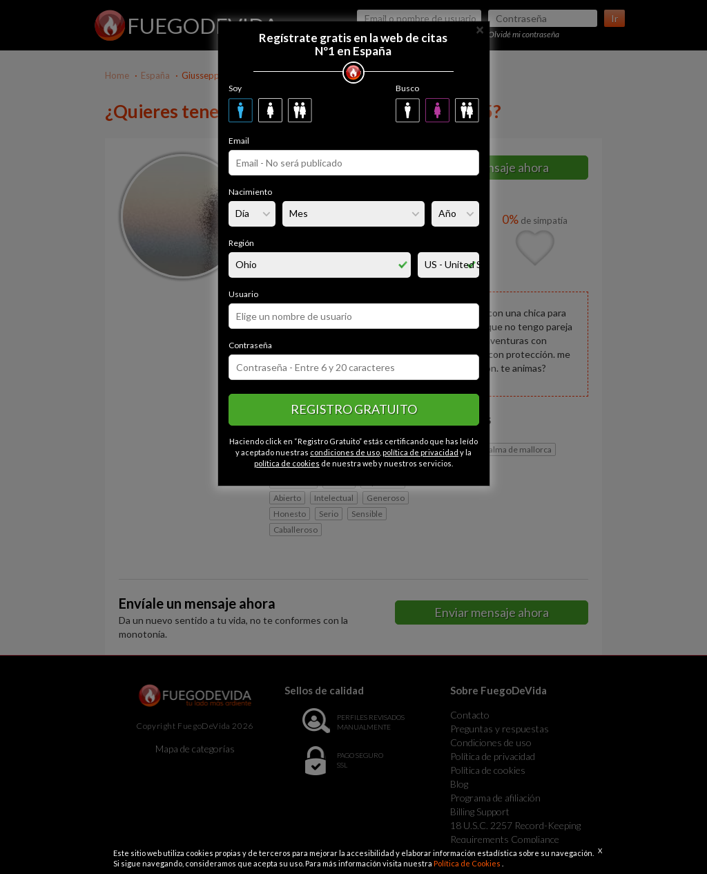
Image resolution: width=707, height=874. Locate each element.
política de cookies (287, 463)
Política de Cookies (468, 863)
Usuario (243, 294)
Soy (235, 88)
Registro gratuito (354, 409)
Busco (407, 88)
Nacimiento (250, 192)
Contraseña (250, 345)
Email (239, 140)
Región (241, 243)
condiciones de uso (345, 452)
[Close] (480, 28)
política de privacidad (420, 452)
